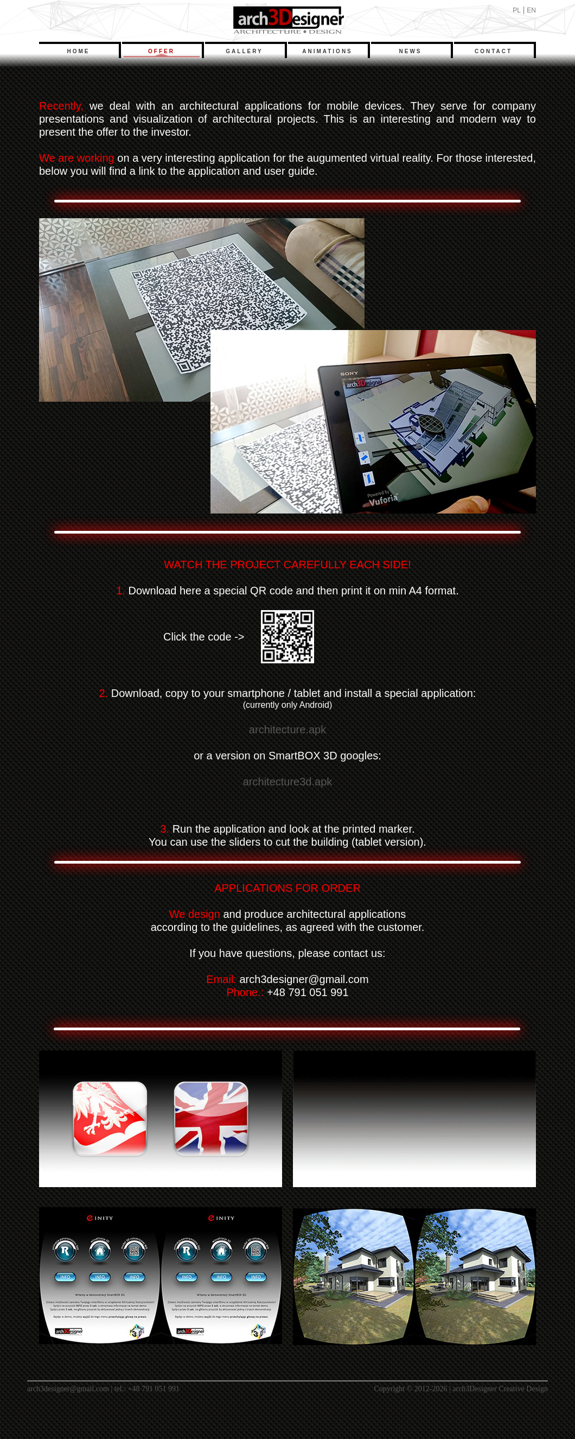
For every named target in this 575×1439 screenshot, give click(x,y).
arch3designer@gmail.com (68, 1389)
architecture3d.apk (288, 782)
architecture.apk (287, 730)
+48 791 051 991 (154, 1389)
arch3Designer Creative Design (500, 1389)
